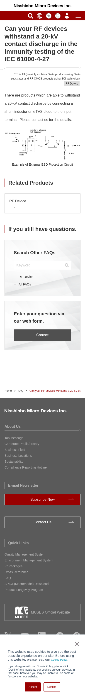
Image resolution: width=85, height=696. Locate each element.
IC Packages (13, 566)
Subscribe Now (42, 499)
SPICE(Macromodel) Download (27, 584)
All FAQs (25, 284)
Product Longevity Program (24, 590)
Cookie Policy (59, 659)
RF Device (26, 277)
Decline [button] (51, 687)
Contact (42, 335)
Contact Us (42, 522)
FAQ (20, 390)
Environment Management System (29, 560)
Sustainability (14, 461)
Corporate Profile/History (22, 444)
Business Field (15, 450)
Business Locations (18, 455)
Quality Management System (25, 554)
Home (8, 390)
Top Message (14, 438)
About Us (13, 426)
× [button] (76, 644)
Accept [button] (33, 687)
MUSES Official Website (50, 612)
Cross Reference (16, 572)
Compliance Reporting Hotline (26, 467)
